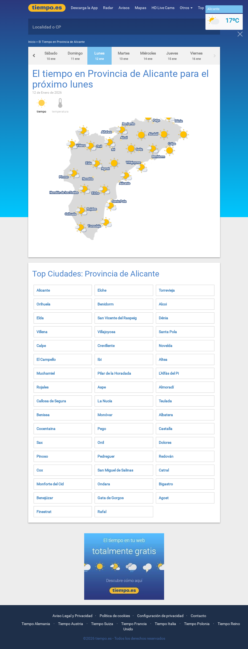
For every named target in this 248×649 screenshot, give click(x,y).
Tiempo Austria (70, 624)
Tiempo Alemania (36, 624)
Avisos (124, 8)
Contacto (198, 616)
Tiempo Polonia (197, 624)
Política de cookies (115, 616)
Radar (108, 8)
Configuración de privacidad (160, 616)
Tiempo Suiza (102, 624)
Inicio (31, 42)
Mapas (140, 8)
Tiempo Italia (165, 624)
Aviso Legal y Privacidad (72, 616)
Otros (186, 8)
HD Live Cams (163, 8)
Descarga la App (84, 8)
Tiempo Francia (134, 624)
